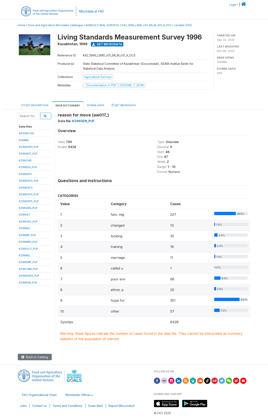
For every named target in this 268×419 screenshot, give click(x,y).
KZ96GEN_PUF (28, 208)
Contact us (39, 406)
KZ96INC (24, 228)
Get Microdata (107, 44)
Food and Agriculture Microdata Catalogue (55, 25)
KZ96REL (24, 255)
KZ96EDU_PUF (28, 167)
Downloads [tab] (95, 105)
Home (21, 25)
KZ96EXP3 (25, 187)
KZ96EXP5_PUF (29, 201)
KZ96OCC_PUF (28, 248)
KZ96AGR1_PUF (29, 146)
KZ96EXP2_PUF (29, 180)
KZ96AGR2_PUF (29, 275)
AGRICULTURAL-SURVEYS (102, 25)
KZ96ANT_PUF (28, 153)
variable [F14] (183, 25)
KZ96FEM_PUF (28, 282)
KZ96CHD (25, 160)
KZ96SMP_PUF (28, 262)
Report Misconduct (121, 406)
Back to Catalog (34, 357)
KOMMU (24, 140)
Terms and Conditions (67, 406)
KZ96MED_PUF (28, 241)
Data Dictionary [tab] (67, 105)
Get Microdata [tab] (123, 105)
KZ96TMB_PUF (28, 269)
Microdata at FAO (91, 11)
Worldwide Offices (78, 395)
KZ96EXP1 (25, 174)
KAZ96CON (26, 133)
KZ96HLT (25, 214)
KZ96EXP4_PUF (29, 194)
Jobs (23, 406)
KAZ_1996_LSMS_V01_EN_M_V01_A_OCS (146, 25)
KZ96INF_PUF (27, 235)
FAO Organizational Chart (39, 395)
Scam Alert (95, 406)
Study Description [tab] (34, 105)
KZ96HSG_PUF (28, 221)
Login (232, 4)
